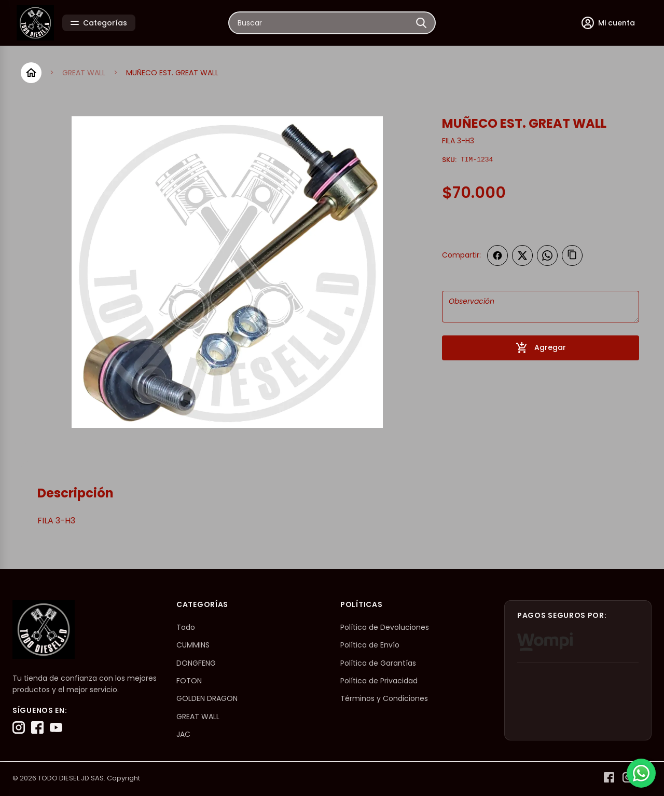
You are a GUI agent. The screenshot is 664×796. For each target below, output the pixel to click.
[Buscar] (421, 23)
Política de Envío (369, 645)
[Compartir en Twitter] (522, 255)
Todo (185, 627)
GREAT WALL (83, 73)
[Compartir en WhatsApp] (547, 255)
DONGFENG (196, 663)
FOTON (189, 681)
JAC (183, 734)
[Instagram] (18, 727)
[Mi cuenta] (608, 22)
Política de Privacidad (379, 681)
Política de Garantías (378, 663)
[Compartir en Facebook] (497, 255)
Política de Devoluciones (384, 627)
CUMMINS (193, 645)
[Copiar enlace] (572, 255)
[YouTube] (56, 727)
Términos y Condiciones (384, 698)
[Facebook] (37, 727)
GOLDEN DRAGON (207, 698)
